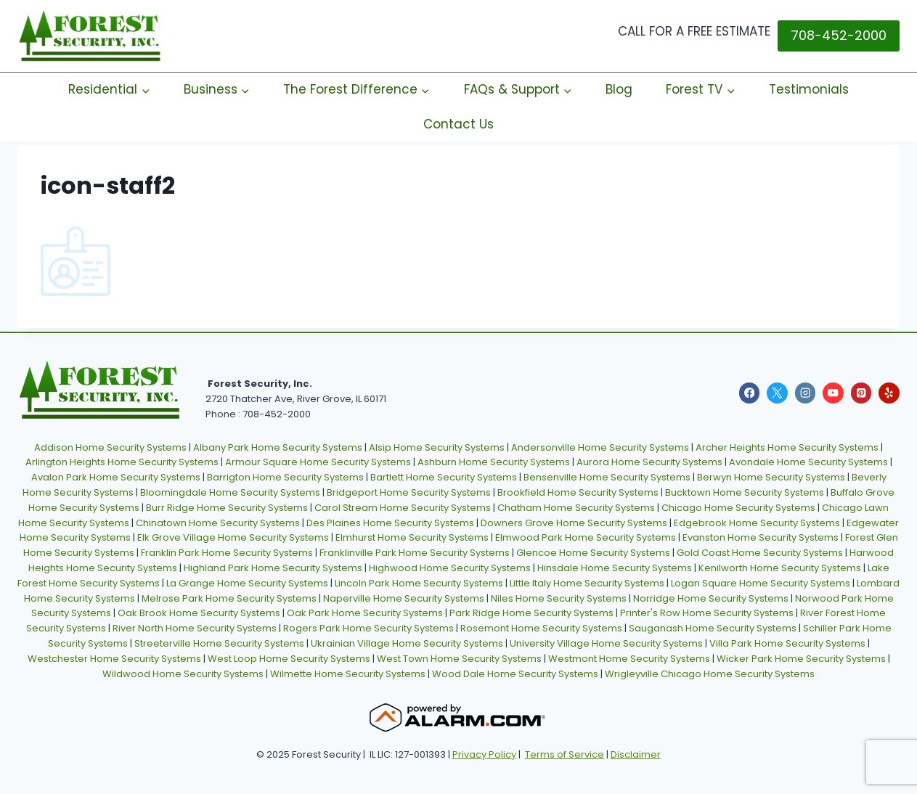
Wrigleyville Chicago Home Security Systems (710, 674)
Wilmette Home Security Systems (347, 674)
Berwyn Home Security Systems (771, 477)
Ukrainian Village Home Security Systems (407, 643)
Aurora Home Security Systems (649, 462)
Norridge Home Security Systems (710, 598)
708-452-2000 (839, 35)
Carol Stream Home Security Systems (402, 508)
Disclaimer (636, 754)
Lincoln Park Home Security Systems (419, 583)
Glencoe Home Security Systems (593, 553)
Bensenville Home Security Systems (606, 477)
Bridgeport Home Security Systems (409, 492)
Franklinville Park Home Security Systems (414, 553)
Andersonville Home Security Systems (600, 447)
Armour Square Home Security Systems (318, 462)
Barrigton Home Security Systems (285, 477)
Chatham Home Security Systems (576, 508)
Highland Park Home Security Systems (273, 568)
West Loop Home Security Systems (289, 659)
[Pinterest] (861, 393)
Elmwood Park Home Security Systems (585, 537)
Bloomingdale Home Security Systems (230, 492)
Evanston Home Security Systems (760, 537)
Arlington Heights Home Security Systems (122, 462)
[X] (777, 393)
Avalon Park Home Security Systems (115, 477)
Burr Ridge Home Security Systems (227, 508)
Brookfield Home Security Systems (578, 492)
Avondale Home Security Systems (808, 462)
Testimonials (809, 89)
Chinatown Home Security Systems (218, 523)
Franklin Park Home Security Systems (227, 553)
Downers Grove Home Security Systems (574, 523)
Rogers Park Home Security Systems (368, 628)
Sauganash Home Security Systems (712, 628)
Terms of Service (564, 754)
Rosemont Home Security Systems (541, 628)
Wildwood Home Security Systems (183, 674)
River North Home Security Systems (195, 628)
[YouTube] (833, 393)
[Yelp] (889, 393)
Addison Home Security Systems (110, 447)
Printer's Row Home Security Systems (707, 613)
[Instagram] (805, 393)
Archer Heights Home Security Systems (787, 447)
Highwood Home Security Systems (450, 568)
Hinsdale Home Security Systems (614, 568)
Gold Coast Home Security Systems (760, 553)
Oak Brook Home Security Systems (199, 613)
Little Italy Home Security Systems (587, 583)
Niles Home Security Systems (559, 598)
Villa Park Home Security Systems (787, 643)
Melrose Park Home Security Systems (229, 598)
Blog (619, 89)
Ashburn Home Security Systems (493, 462)
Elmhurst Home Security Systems (412, 537)
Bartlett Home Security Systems (443, 477)
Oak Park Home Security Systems (365, 613)
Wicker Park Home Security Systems (801, 659)
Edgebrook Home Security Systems (757, 523)
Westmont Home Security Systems (629, 659)
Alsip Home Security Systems (437, 447)
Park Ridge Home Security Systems (531, 613)
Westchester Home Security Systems (114, 659)
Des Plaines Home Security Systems (390, 523)
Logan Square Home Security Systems (760, 583)
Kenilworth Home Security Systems (779, 568)
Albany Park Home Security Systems (277, 447)
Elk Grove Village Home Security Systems (233, 537)
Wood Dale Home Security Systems (515, 674)
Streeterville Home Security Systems (219, 643)
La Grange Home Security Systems (247, 583)
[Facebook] (749, 393)
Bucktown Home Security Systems (744, 492)
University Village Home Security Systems (606, 643)
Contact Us (458, 124)
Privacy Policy (484, 754)
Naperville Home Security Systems (403, 598)
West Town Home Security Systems (459, 659)
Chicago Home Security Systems (738, 508)
